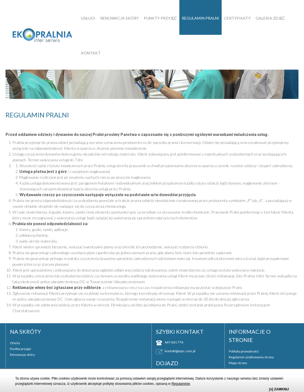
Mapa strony (238, 363)
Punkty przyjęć (160, 18)
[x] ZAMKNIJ (279, 389)
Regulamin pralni (200, 18)
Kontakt (91, 53)
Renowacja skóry (119, 18)
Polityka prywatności (244, 351)
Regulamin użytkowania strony (251, 357)
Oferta (15, 343)
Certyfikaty (237, 18)
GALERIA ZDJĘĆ (270, 18)
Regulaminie (181, 384)
